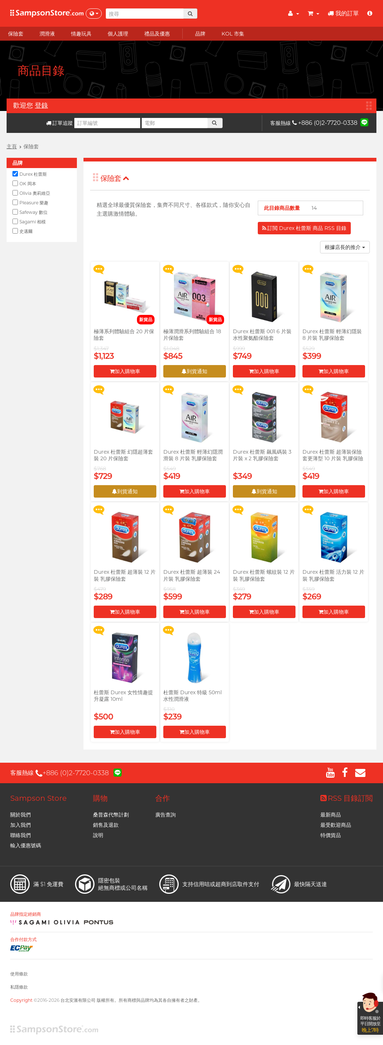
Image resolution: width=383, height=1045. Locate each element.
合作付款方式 (23, 939)
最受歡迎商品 (335, 825)
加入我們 (20, 825)
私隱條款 (19, 987)
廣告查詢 (165, 814)
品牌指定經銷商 (25, 914)
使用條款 (19, 974)
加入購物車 (125, 371)
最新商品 (330, 814)
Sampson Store (38, 798)
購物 (100, 798)
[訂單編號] (107, 123)
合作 (162, 798)
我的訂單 (343, 13)
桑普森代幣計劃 (111, 814)
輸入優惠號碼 (25, 845)
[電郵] (175, 123)
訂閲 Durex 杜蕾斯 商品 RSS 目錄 (304, 228)
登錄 (41, 105)
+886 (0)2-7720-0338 (324, 122)
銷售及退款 (106, 825)
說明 (98, 835)
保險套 (114, 178)
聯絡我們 (20, 835)
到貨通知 (194, 371)
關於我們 (20, 814)
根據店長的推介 (345, 247)
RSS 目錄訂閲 (346, 798)
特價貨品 (330, 835)
